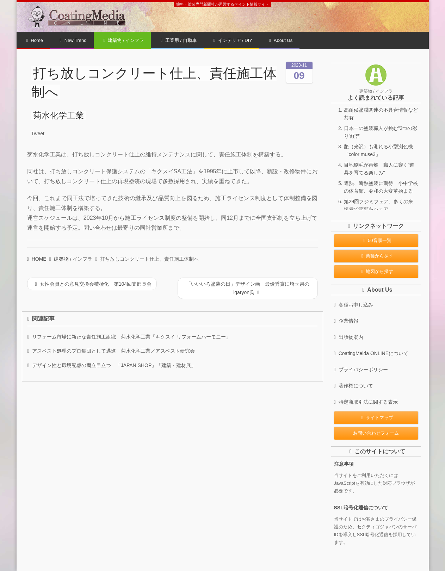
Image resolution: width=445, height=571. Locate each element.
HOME (37, 259)
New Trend (73, 40)
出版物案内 (348, 337)
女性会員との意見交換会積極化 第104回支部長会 (93, 284)
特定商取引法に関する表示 (366, 402)
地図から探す (376, 271)
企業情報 (346, 321)
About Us (280, 40)
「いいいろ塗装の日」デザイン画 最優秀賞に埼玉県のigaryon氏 (247, 288)
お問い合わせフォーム (376, 433)
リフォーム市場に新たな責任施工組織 (129, 337)
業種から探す (376, 256)
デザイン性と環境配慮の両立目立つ (111, 365)
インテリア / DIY (233, 40)
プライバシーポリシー (361, 369)
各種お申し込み (353, 305)
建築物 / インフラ (124, 40)
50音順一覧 (375, 240)
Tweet (37, 133)
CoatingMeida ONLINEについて (371, 353)
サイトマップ (376, 417)
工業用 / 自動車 (179, 40)
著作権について (353, 386)
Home (34, 40)
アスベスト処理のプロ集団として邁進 (111, 351)
